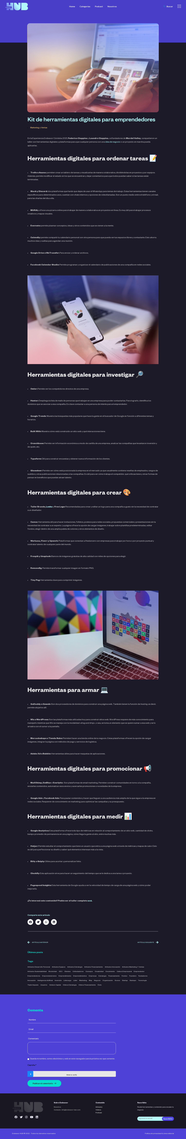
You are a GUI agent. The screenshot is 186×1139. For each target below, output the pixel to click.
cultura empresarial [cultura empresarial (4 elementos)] (124, 972)
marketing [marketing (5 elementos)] (83, 981)
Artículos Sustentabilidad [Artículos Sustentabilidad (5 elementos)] (37, 972)
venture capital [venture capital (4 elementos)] (55, 985)
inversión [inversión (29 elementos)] (58, 981)
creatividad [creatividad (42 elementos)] (99, 972)
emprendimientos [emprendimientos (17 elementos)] (80, 976)
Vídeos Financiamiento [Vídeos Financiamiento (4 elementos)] (87, 985)
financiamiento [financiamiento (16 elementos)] (114, 976)
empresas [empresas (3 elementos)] (93, 976)
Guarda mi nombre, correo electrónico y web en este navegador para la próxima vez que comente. (72, 1059)
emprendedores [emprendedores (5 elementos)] (33, 976)
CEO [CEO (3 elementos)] (60, 972)
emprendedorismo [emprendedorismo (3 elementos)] (49, 976)
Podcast (99, 1113)
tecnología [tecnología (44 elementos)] (142, 981)
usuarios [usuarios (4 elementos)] (43, 985)
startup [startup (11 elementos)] (125, 981)
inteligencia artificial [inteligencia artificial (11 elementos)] (45, 981)
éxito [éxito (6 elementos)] (100, 985)
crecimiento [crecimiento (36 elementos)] (110, 972)
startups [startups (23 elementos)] (133, 981)
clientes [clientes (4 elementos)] (67, 972)
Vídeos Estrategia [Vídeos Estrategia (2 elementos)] (70, 985)
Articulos (99, 1107)
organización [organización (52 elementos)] (108, 981)
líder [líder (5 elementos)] (75, 981)
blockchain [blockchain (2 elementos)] (53, 972)
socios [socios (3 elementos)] (117, 981)
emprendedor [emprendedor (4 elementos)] (139, 972)
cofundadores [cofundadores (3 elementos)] (78, 972)
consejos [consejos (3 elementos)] (89, 972)
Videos (98, 1110)
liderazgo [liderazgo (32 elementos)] (67, 981)
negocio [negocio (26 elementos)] (97, 981)
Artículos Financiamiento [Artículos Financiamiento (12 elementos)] (93, 967)
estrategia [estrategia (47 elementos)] (102, 976)
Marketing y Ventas (38, 128)
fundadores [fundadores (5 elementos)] (142, 976)
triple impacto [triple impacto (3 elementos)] (33, 985)
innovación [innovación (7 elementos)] (31, 981)
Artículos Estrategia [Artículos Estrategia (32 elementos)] (74, 967)
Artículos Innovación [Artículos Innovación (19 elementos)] (112, 967)
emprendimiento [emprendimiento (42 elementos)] (65, 976)
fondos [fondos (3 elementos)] (124, 976)
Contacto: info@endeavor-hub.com (67, 1110)
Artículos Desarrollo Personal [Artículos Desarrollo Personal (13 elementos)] (38, 967)
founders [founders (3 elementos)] (132, 976)
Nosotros (57, 1107)
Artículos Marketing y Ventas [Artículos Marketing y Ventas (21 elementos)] (133, 967)
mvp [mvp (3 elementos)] (90, 981)
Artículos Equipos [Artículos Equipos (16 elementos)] (58, 967)
